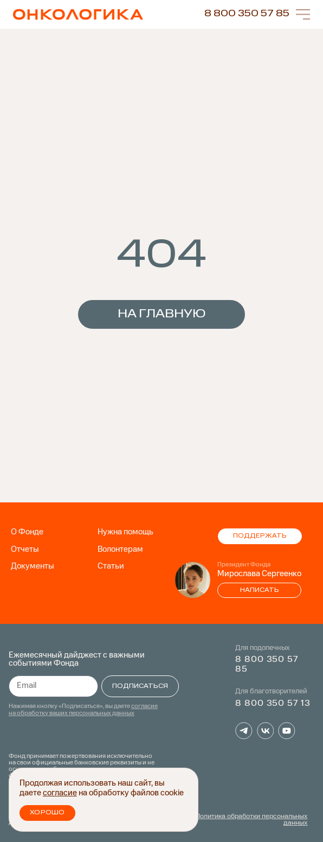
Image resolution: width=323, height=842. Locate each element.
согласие (60, 793)
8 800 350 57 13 (272, 703)
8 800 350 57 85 (246, 13)
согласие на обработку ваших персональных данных (83, 710)
